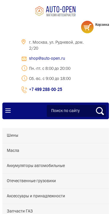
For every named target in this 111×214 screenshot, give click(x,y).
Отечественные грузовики (31, 181)
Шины (12, 135)
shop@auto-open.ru (47, 58)
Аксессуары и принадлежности (36, 196)
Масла (13, 150)
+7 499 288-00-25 (45, 89)
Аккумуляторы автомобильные (36, 166)
